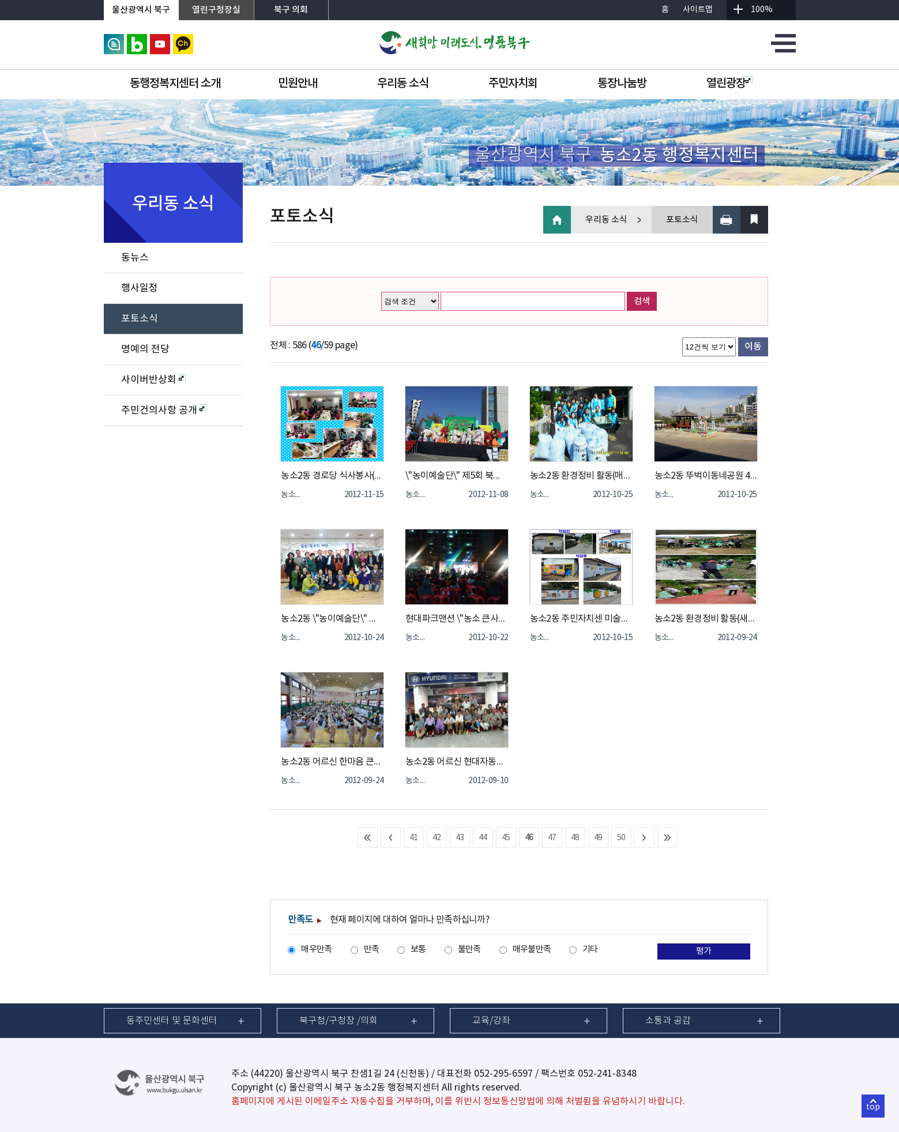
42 (436, 838)
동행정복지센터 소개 (175, 84)
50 (621, 838)
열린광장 (729, 84)
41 (413, 838)
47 (552, 838)
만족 (371, 949)
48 (575, 838)
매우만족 (316, 949)
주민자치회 (512, 84)
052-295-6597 (503, 1074)
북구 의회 (291, 10)
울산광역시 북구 (141, 10)
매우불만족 (532, 949)
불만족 (469, 949)
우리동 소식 (402, 84)
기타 (590, 949)
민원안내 (297, 84)
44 (483, 838)
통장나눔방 (621, 84)
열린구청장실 (216, 10)
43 (460, 838)
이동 (752, 346)
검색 (642, 301)
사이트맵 (698, 9)
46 (529, 838)
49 (598, 838)
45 (506, 838)
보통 (418, 949)
